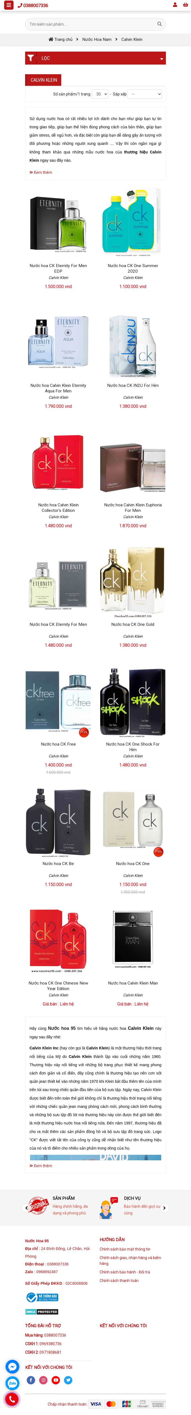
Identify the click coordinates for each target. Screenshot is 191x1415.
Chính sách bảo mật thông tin (125, 1249)
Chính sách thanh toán (119, 1280)
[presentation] (26, 1208)
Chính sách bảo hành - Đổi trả (125, 1272)
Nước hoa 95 (62, 1028)
